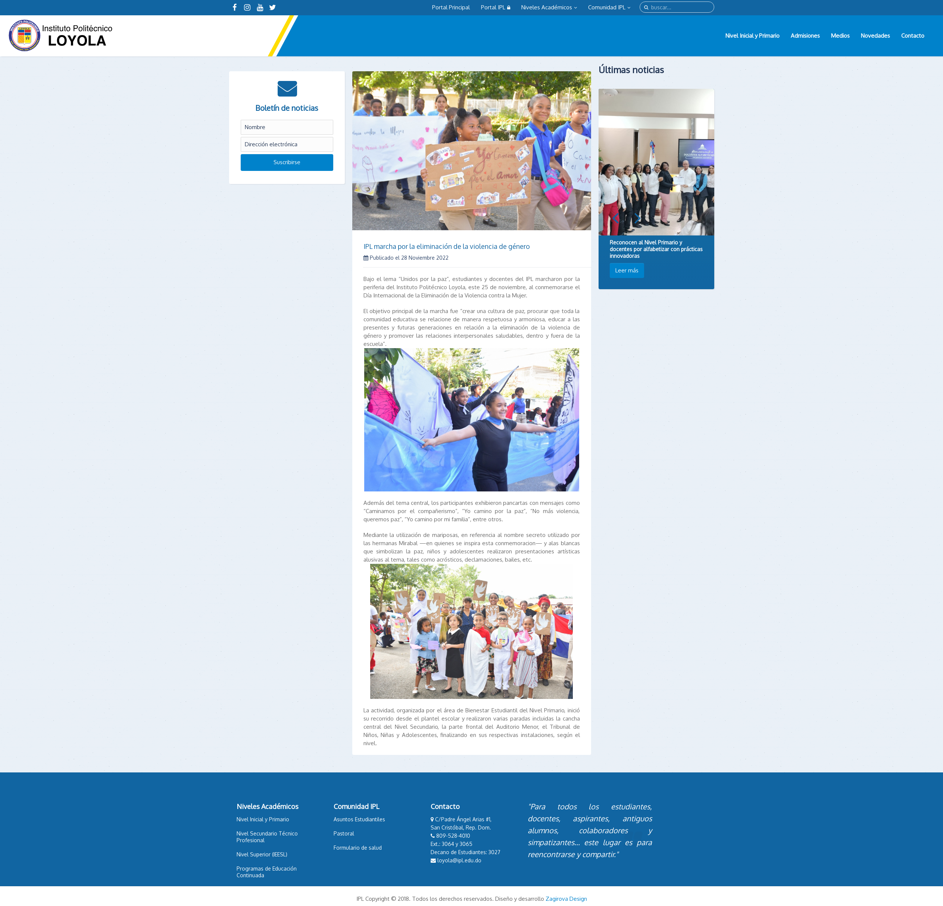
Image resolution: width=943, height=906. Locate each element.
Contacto (912, 35)
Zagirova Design (566, 898)
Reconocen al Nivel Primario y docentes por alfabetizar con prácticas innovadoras (656, 249)
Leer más (626, 270)
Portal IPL (495, 7)
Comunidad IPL (609, 7)
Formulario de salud (358, 847)
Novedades (875, 35)
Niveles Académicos (549, 7)
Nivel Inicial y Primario (752, 35)
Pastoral (344, 833)
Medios (840, 35)
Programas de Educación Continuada (267, 871)
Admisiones (805, 35)
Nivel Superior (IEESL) (262, 854)
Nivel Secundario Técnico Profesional (267, 836)
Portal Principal (451, 7)
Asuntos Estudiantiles (359, 819)
